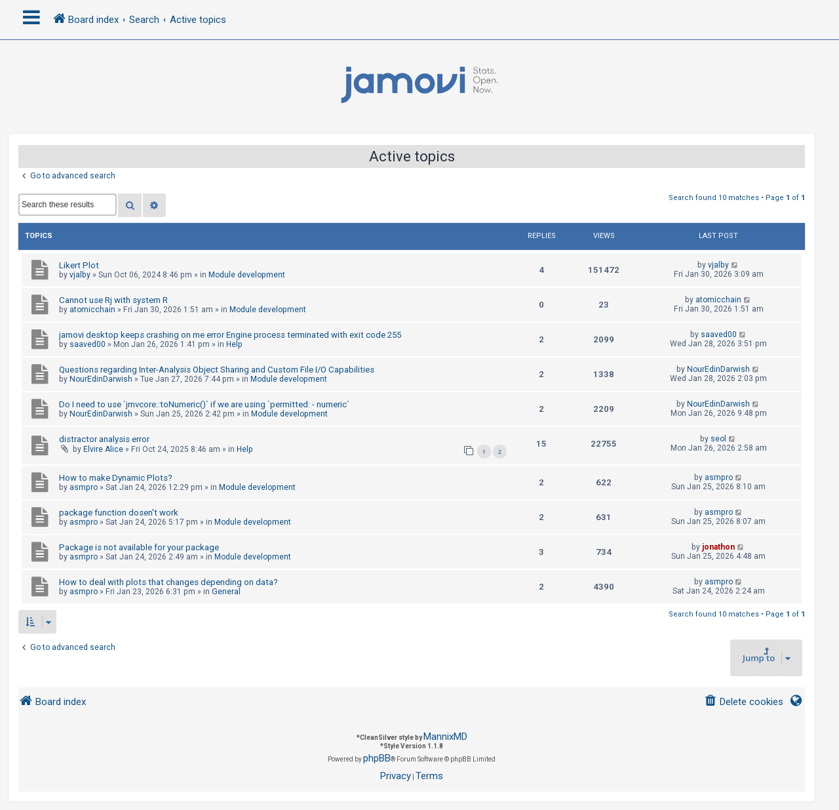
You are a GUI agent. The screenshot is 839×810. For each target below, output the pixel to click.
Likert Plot (79, 265)
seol (718, 438)
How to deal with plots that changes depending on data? (168, 582)
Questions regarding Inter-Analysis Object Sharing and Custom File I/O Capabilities (216, 370)
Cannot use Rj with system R (113, 300)
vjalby (79, 274)
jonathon (718, 547)
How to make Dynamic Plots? (115, 478)
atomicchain (92, 309)
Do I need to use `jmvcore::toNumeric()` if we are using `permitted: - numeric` (204, 404)
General (226, 591)
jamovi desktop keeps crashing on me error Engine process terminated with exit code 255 (230, 335)
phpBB (377, 758)
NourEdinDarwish (100, 379)
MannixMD (445, 736)
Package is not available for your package (139, 547)
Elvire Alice (103, 449)
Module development (246, 274)
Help (234, 344)
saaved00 (87, 344)
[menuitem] (743, 702)
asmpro (83, 487)
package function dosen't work (118, 512)
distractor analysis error (104, 439)
